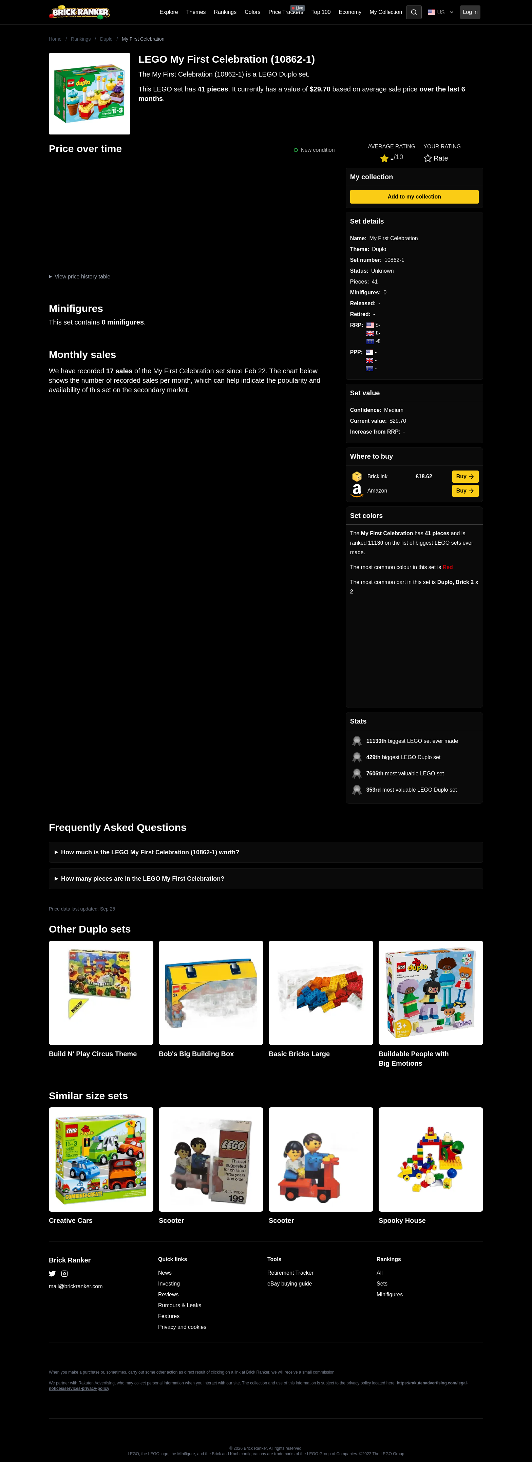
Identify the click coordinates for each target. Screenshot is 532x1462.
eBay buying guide (289, 1284)
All (380, 1273)
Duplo (106, 39)
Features (168, 1316)
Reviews (168, 1294)
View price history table (82, 276)
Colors (252, 12)
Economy (350, 12)
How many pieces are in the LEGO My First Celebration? (142, 878)
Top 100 (321, 12)
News (165, 1273)
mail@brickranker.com (76, 1286)
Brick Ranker (70, 1260)
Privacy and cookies (182, 1327)
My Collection (385, 12)
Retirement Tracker (290, 1273)
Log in (470, 12)
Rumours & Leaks (179, 1305)
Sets (382, 1284)
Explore (169, 12)
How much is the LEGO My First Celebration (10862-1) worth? (150, 852)
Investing (169, 1284)
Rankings (225, 12)
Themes (196, 12)
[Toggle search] (414, 12)
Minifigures (390, 1294)
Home (55, 39)
